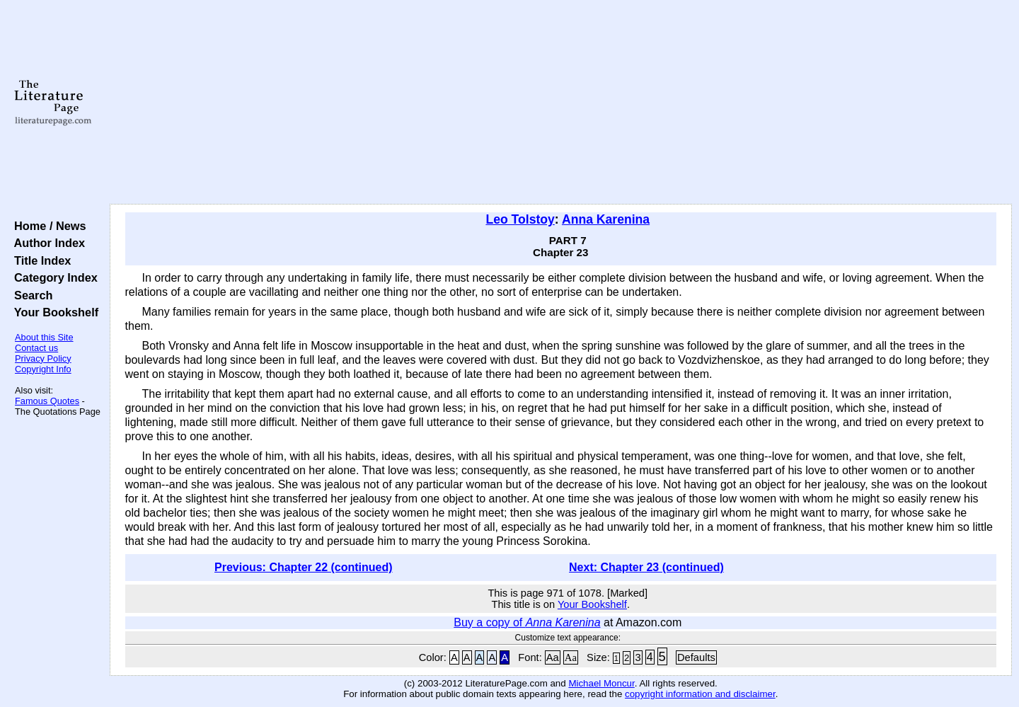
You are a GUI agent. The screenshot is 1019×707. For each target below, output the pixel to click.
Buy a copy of (527, 622)
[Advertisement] (560, 103)
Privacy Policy (43, 358)
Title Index (39, 260)
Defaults (696, 657)
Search (30, 295)
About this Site (44, 337)
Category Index (53, 277)
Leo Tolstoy (519, 219)
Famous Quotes (47, 401)
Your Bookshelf (53, 312)
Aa (552, 657)
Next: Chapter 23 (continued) (646, 567)
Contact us (36, 348)
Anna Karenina (606, 219)
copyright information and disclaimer (700, 694)
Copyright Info (43, 369)
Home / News (47, 225)
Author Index (46, 242)
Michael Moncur (601, 683)
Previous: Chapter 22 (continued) (303, 567)
